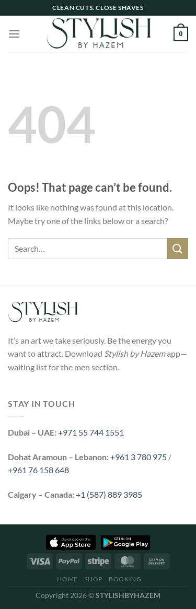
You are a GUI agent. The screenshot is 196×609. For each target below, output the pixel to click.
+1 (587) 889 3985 (109, 494)
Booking (125, 579)
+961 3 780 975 (138, 457)
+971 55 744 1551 (91, 432)
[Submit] (177, 248)
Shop (93, 579)
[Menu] (14, 33)
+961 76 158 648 (38, 470)
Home (67, 579)
